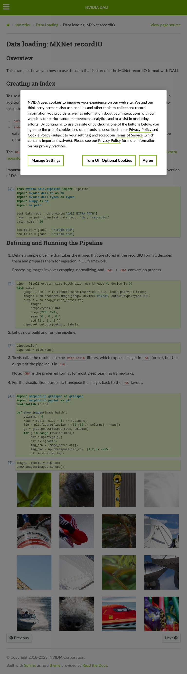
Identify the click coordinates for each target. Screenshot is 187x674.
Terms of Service (129, 135)
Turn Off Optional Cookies (109, 160)
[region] (93, 132)
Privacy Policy (140, 130)
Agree (148, 160)
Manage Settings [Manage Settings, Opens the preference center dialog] (45, 160)
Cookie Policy (39, 135)
